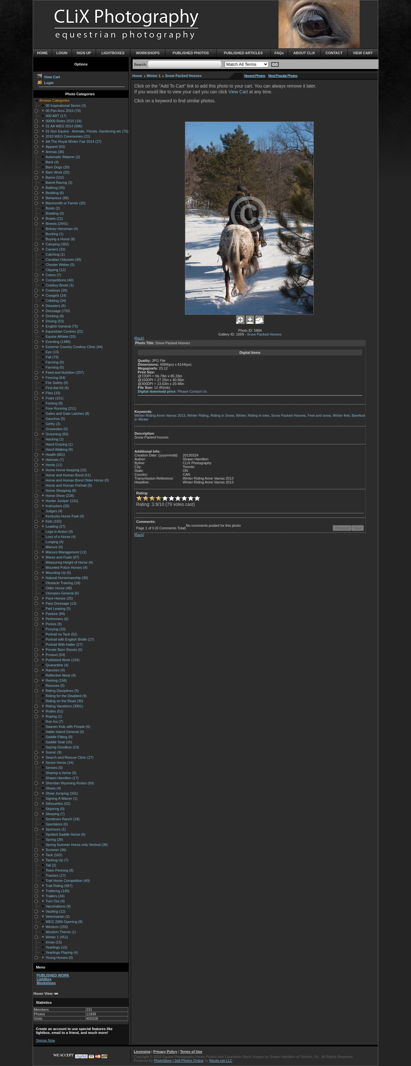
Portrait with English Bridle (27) (70, 639)
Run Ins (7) (54, 721)
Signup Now (45, 1040)
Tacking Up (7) (57, 860)
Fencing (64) (56, 377)
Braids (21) (54, 218)
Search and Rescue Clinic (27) (69, 757)
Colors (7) (53, 275)
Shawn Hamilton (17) (62, 778)
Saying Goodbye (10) (62, 747)
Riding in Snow (222, 415)
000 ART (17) (56, 116)
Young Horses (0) (59, 957)
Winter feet (341, 415)
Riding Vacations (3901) (64, 706)
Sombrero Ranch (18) (63, 819)
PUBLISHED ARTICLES (243, 53)
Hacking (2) (55, 439)
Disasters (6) (56, 306)
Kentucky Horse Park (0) (65, 516)
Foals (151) (55, 398)
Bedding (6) (55, 193)
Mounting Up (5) (58, 573)
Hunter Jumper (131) (62, 501)
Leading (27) (56, 526)
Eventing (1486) (58, 342)
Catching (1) (55, 254)
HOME (42, 53)
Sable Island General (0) (65, 732)
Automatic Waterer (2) (63, 157)
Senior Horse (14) (60, 762)
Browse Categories (54, 100)
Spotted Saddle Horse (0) (65, 834)
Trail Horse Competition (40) (68, 881)
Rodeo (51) (54, 711)
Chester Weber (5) (60, 265)
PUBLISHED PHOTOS (191, 53)
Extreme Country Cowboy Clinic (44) (74, 347)
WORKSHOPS (147, 53)
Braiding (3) (55, 213)
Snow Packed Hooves (183, 76)
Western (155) (57, 927)
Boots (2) (53, 208)
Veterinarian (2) (58, 916)
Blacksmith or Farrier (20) (65, 203)
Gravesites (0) (57, 429)
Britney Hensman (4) (62, 229)
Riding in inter (258, 415)
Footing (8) (54, 403)
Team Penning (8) (60, 870)
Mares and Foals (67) (62, 557)
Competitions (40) (60, 280)
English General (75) (62, 326)
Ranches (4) (55, 670)
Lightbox (44, 979)
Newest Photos (254, 76)
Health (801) (55, 454)
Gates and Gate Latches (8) (67, 413)
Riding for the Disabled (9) (66, 696)
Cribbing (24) (56, 301)
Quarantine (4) (57, 665)
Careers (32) (56, 249)
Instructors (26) (57, 506)
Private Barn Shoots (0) (64, 650)
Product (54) (55, 655)
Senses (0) (54, 768)
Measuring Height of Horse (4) (69, 562)
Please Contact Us (192, 391)
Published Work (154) (63, 660)
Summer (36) (56, 850)
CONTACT (334, 53)
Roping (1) (54, 716)
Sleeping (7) (55, 814)
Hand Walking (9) (59, 449)
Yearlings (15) (56, 947)
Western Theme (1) (61, 932)
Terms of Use (191, 1051)
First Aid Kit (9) (57, 388)
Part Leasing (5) (58, 608)
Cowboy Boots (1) (60, 285)
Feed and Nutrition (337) (65, 372)
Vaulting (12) (56, 911)
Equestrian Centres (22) (64, 331)
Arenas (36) (55, 152)
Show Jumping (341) (62, 793)
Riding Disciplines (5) (62, 691)
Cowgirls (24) (56, 295)
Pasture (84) (55, 614)
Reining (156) (56, 680)
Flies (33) (53, 393)
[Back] (139, 338)
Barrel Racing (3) (59, 182)
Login (45, 83)
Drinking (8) (55, 316)
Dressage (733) (58, 311)
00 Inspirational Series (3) (66, 105)
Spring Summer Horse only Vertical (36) (77, 845)
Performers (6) (57, 619)
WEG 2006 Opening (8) (64, 922)
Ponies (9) (54, 624)
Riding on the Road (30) (64, 701)
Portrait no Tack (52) (61, 634)
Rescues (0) (55, 685)
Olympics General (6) (62, 593)
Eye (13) (52, 352)
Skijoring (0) (55, 809)
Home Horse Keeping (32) (66, 470)
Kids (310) (54, 521)
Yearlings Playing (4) (62, 952)
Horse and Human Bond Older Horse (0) (77, 480)
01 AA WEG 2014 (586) (64, 126)
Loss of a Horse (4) (61, 537)
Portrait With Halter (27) (64, 644)
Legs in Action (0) (59, 531)
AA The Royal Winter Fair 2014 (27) (73, 141)
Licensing (142, 1051)
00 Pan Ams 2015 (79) (63, 111)
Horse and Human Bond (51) (68, 475)
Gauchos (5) (55, 419)
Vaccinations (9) (58, 906)
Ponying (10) (56, 629)
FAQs (279, 53)
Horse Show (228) (60, 496)
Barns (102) (55, 177)
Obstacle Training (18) (63, 583)
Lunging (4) (55, 542)
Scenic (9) (54, 752)
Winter (241, 415)
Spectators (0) (57, 824)
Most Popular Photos (282, 76)
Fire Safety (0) (57, 383)
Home (137, 76)
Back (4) (52, 162)
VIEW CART (363, 53)
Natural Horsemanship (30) (67, 578)
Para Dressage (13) (61, 603)
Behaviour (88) (57, 198)
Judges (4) (54, 511)
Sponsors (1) (56, 829)
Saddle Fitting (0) (59, 737)
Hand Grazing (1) (59, 444)
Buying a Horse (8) (60, 239)
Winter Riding (197, 415)
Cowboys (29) (56, 290)
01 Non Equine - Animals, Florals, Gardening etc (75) (87, 131)
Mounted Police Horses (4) (66, 567)
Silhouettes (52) (58, 804)
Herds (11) (54, 465)
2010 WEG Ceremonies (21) (68, 136)
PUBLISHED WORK (53, 975)
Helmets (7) (55, 460)
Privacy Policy (165, 1051)
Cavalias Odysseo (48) (63, 259)
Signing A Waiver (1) (61, 798)
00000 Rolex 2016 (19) (64, 121)
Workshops (46, 983)
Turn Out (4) (55, 901)
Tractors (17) (56, 875)
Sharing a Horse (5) (61, 773)
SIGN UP (83, 53)
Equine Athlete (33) (61, 336)
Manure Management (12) (66, 552)
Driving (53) (55, 321)
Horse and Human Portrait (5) (69, 485)
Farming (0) (55, 362)
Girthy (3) (53, 424)
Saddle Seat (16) (59, 742)
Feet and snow (319, 415)
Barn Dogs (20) (58, 167)
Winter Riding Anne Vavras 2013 (160, 415)
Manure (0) (54, 547)
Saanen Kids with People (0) (68, 727)
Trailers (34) (55, 896)
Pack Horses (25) (59, 598)
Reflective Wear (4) (61, 675)
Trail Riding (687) (59, 886)
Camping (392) (57, 244)
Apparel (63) (55, 147)
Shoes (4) (53, 788)
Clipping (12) (56, 270)
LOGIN (61, 53)
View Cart (48, 77)
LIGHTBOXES (113, 53)
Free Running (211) (61, 408)
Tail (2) (51, 865)
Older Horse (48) (59, 588)
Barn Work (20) (57, 172)
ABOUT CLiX (304, 53)
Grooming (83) (57, 434)
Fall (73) (52, 357)
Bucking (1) (55, 234)
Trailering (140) (57, 891)
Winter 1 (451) (57, 937)
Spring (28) (54, 839)
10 (197, 498)
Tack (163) (54, 855)
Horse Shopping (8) (61, 490)
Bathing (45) (55, 188)
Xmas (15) (54, 942)
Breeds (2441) (57, 224)
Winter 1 (154, 76)
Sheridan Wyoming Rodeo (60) (70, 783)
